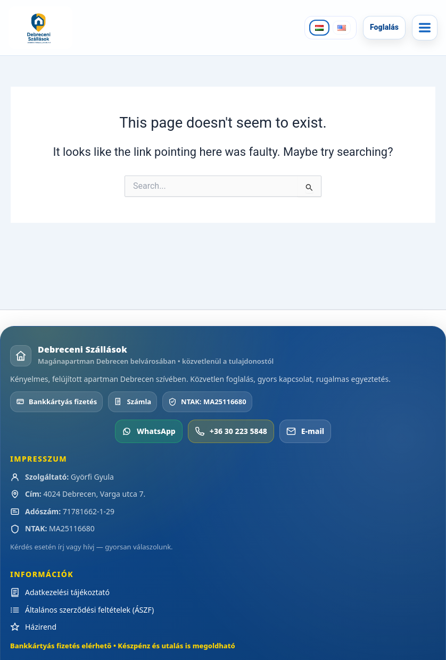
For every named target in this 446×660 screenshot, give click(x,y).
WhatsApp (149, 431)
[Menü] (424, 27)
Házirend (40, 627)
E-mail (305, 431)
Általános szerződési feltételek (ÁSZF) (89, 610)
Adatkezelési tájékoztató (67, 592)
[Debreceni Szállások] (44, 27)
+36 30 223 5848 (231, 431)
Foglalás (384, 27)
